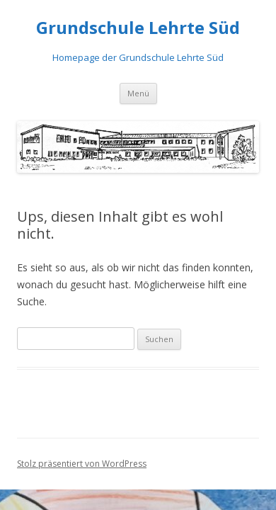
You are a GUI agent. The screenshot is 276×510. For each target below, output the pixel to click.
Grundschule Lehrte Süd (138, 28)
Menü (138, 93)
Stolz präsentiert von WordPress (81, 464)
